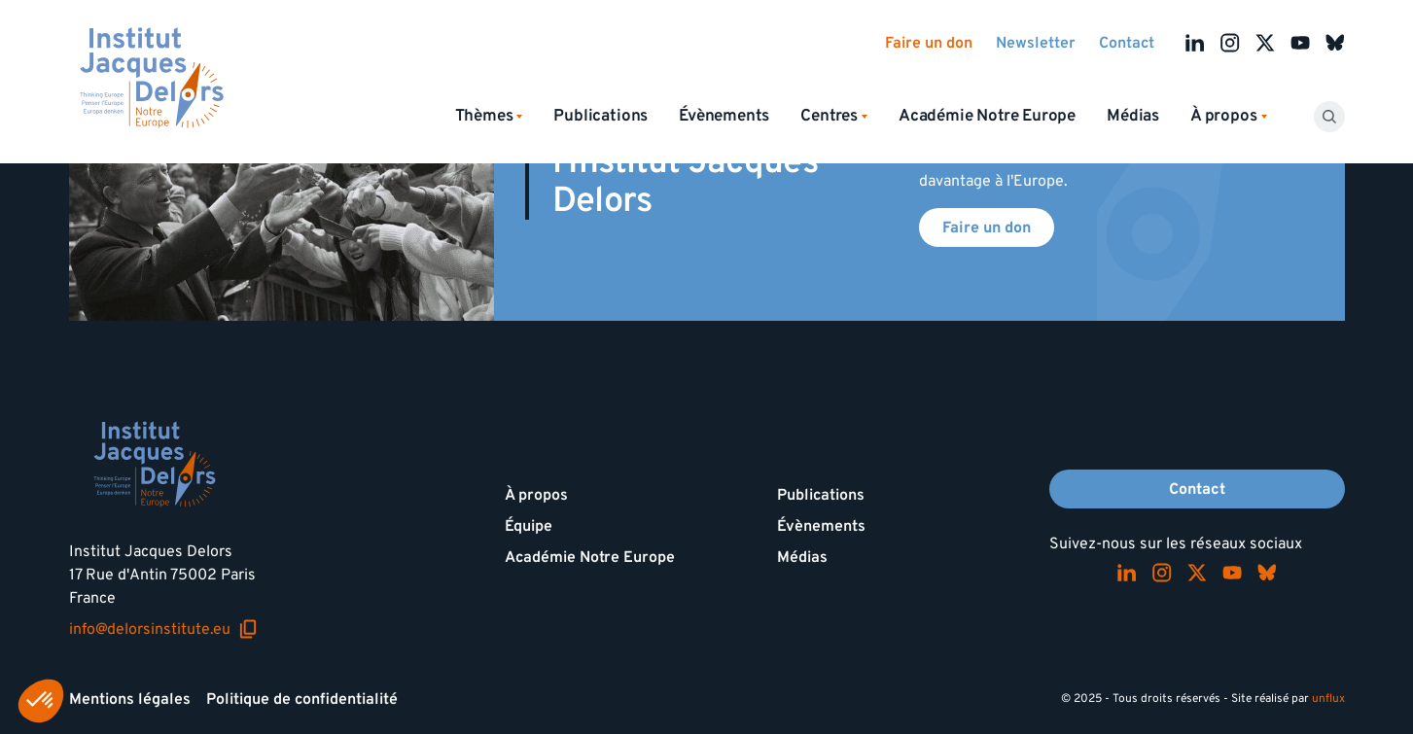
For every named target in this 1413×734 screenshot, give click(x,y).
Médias (1133, 115)
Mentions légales (130, 699)
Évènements (724, 115)
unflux (1328, 698)
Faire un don (928, 42)
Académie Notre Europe (987, 115)
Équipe (528, 526)
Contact (1126, 42)
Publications (600, 115)
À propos (536, 495)
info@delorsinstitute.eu (163, 629)
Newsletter (1036, 42)
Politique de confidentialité (302, 699)
